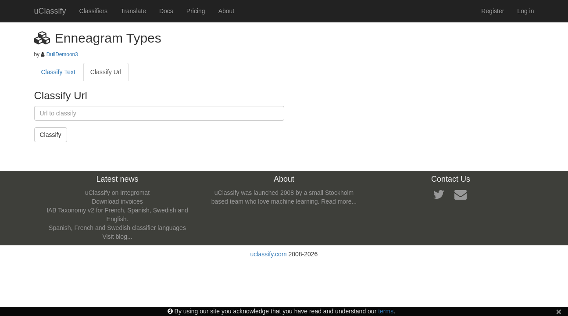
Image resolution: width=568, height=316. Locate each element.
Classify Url (105, 71)
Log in (525, 10)
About (226, 10)
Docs (166, 10)
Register (492, 10)
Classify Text (58, 71)
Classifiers (93, 10)
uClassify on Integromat (117, 192)
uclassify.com (268, 254)
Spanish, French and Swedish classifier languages (117, 227)
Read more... (339, 201)
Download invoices (117, 201)
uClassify (50, 11)
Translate (133, 10)
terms (385, 311)
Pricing (195, 10)
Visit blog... (117, 236)
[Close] (558, 311)
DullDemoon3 (62, 54)
